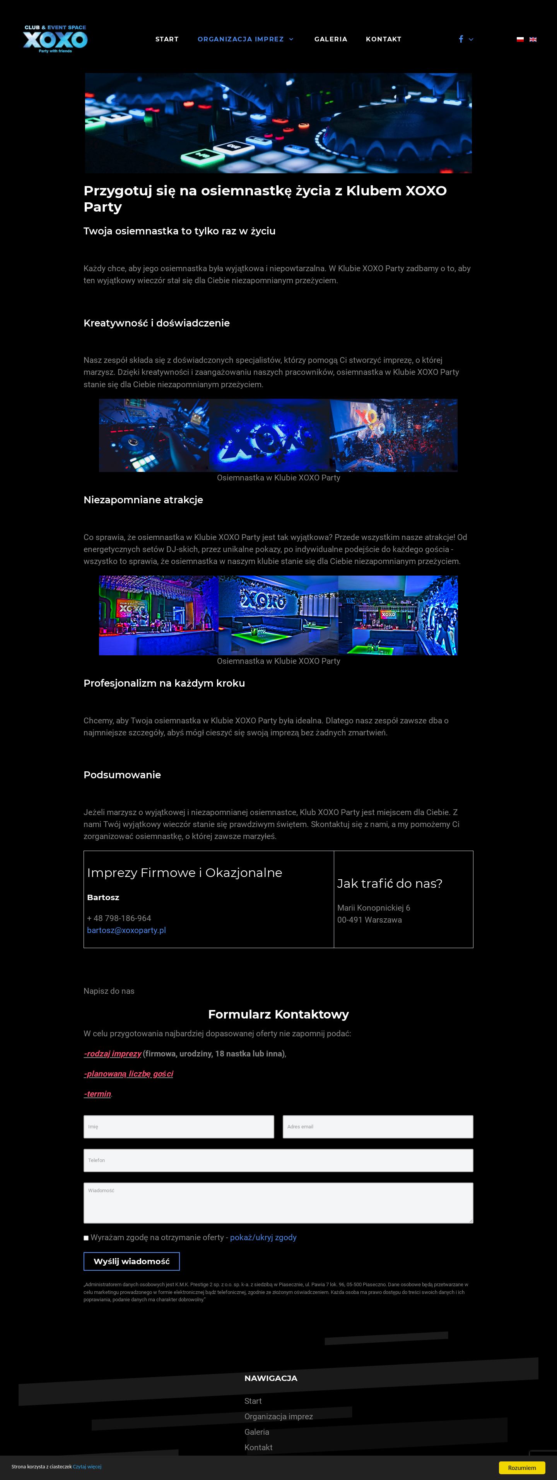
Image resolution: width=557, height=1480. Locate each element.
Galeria (256, 1432)
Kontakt (258, 1447)
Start (253, 1401)
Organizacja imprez (278, 1416)
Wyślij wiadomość (132, 1261)
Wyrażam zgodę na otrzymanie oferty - (190, 1237)
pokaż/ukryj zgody (263, 1237)
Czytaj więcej (103, 1468)
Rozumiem (522, 1468)
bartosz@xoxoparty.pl (126, 930)
